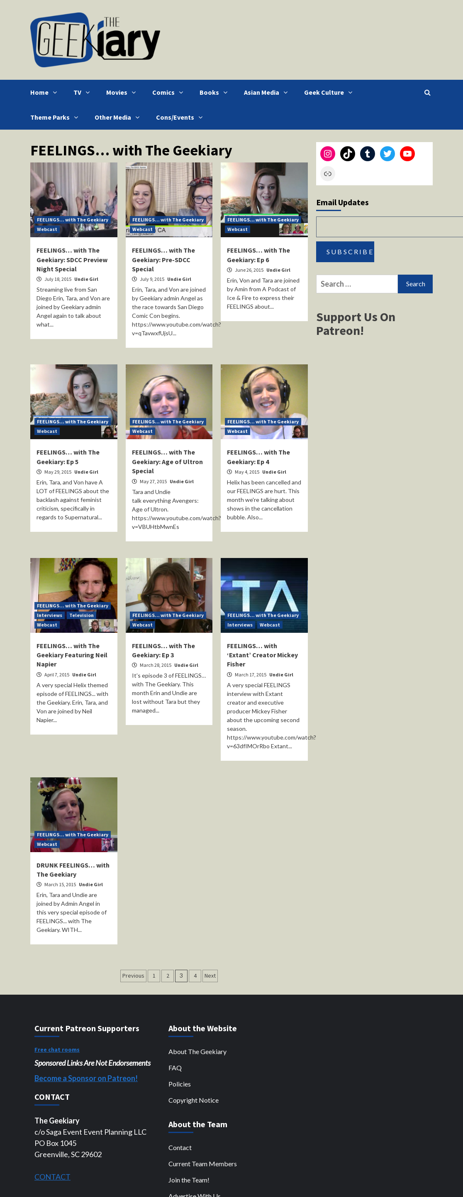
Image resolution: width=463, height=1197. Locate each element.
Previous (133, 975)
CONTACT (52, 1176)
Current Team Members (202, 1164)
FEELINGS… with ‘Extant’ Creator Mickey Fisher (262, 655)
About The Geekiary (197, 1051)
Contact (180, 1147)
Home (45, 92)
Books (216, 92)
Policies (179, 1084)
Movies (123, 92)
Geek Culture (330, 92)
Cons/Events (181, 117)
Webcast (47, 229)
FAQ (175, 1068)
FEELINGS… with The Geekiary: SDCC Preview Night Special (72, 259)
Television (81, 615)
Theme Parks (56, 117)
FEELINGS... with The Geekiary (72, 219)
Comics (169, 92)
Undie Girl (86, 279)
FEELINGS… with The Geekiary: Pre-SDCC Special (163, 259)
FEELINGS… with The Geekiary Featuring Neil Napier (72, 655)
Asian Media (268, 92)
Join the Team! (189, 1180)
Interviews (49, 615)
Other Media (119, 117)
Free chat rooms (57, 1049)
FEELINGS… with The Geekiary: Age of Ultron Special (167, 461)
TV (83, 92)
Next (210, 975)
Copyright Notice (193, 1100)
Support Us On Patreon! (355, 323)
